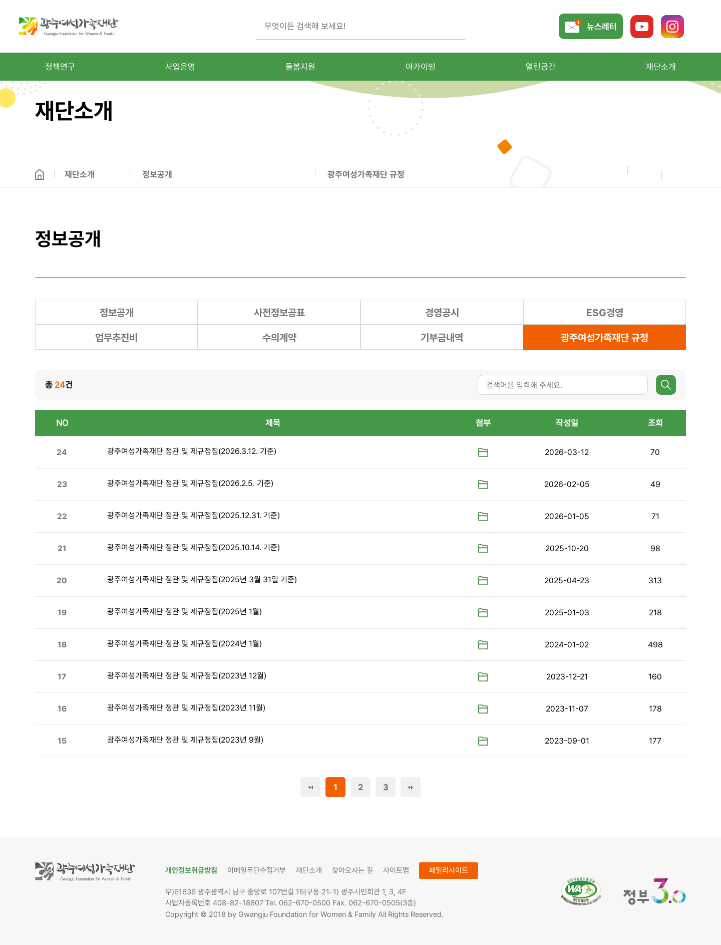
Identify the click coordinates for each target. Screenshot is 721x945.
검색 (666, 385)
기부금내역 (442, 338)
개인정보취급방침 (191, 870)
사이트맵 (396, 870)
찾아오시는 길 (352, 870)
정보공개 (157, 174)
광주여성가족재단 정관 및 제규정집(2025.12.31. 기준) (193, 515)
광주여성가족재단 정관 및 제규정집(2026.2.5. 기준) (190, 483)
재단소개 (80, 174)
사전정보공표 (279, 313)
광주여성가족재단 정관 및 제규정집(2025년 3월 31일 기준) (202, 579)
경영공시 (442, 313)
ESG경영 (604, 313)
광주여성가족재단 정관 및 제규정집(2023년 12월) (186, 675)
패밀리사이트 (448, 870)
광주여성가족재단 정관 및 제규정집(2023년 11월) (186, 708)
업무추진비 (116, 338)
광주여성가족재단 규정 (366, 174)
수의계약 (279, 338)
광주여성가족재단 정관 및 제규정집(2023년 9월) (185, 740)
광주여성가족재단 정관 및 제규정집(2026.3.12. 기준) (191, 451)
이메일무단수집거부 (256, 870)
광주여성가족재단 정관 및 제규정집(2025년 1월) (184, 611)
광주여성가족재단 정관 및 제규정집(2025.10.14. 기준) (193, 547)
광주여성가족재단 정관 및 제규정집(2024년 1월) (184, 643)
